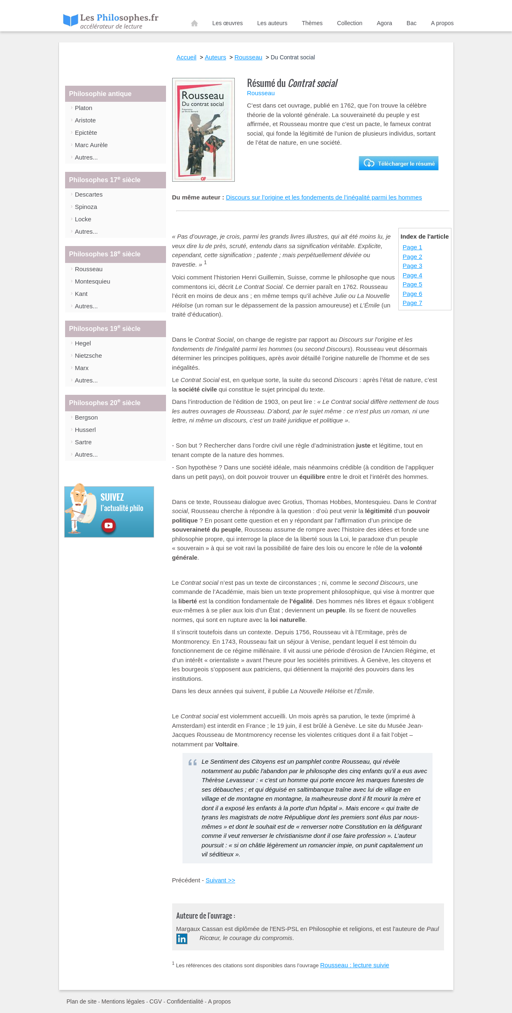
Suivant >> (220, 880)
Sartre (83, 442)
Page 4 (413, 275)
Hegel (83, 343)
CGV (156, 1001)
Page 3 (413, 265)
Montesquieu (92, 281)
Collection (349, 23)
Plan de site (82, 1001)
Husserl (85, 429)
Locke (83, 219)
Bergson (86, 417)
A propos (442, 23)
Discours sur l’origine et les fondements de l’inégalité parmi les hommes (324, 197)
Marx (82, 367)
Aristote (85, 120)
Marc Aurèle (91, 144)
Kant (81, 293)
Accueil (194, 25)
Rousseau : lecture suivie (354, 964)
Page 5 (413, 284)
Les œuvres (228, 23)
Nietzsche (88, 355)
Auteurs (215, 57)
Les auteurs (272, 23)
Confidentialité (185, 1001)
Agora (384, 23)
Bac (411, 23)
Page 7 (413, 302)
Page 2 (413, 256)
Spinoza (86, 206)
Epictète (86, 132)
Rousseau (89, 268)
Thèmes (312, 23)
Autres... (86, 157)
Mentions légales (123, 1001)
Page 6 (413, 293)
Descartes (89, 194)
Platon (84, 107)
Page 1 (413, 247)
